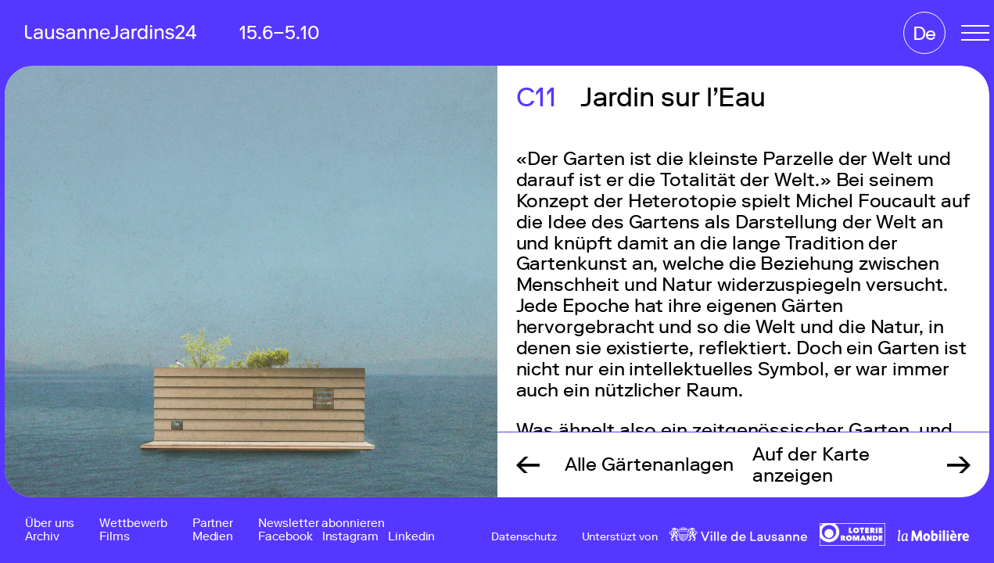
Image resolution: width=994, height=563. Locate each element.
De (925, 33)
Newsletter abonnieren (321, 523)
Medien (213, 536)
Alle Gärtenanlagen (649, 464)
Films (114, 536)
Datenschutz (523, 537)
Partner (212, 523)
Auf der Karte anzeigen (811, 464)
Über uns (49, 523)
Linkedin (411, 536)
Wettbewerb (133, 523)
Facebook (285, 536)
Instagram (350, 536)
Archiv (42, 536)
